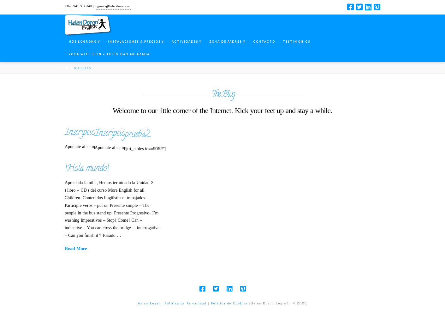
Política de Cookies (229, 303)
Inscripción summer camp (164, 133)
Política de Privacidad (185, 303)
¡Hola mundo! (87, 169)
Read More (76, 249)
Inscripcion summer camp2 (106, 133)
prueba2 (198, 134)
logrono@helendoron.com (113, 6)
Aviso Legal (149, 303)
